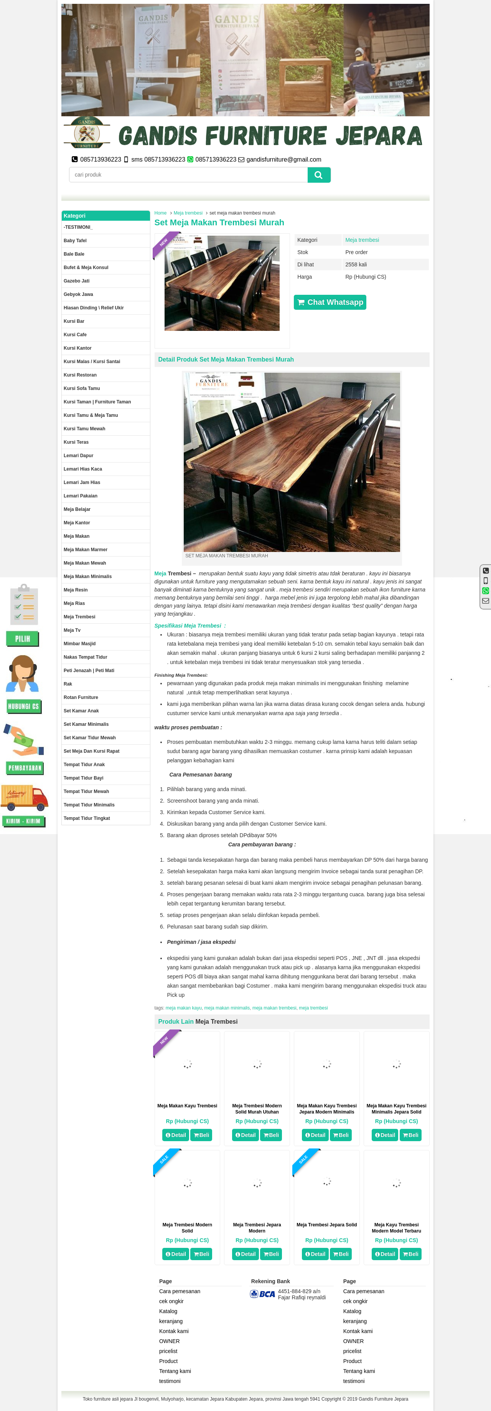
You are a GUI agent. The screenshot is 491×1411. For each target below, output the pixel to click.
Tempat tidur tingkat (87, 818)
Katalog (168, 1311)
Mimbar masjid (80, 643)
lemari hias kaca (83, 469)
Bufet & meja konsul (86, 267)
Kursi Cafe (75, 334)
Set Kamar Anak (81, 711)
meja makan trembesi (274, 1008)
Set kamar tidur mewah (90, 737)
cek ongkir (171, 1301)
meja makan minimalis (227, 1008)
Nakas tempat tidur (85, 657)
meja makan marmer (85, 549)
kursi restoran (80, 375)
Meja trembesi (188, 213)
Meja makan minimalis (88, 576)
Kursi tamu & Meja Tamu (91, 415)
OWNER (169, 1341)
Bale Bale (74, 254)
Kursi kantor (78, 348)
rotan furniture (81, 697)
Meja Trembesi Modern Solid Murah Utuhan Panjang (257, 1112)
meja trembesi (313, 1008)
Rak (68, 684)
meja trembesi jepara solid (327, 1225)
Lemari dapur (78, 455)
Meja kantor (77, 522)
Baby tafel (75, 240)
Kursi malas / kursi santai (92, 361)
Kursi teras (76, 442)
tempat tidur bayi (84, 778)
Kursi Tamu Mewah (84, 428)
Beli (201, 1135)
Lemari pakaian (80, 496)
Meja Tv (72, 630)
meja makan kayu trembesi (187, 1106)
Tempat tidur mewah (86, 791)
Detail (175, 1135)
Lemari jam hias (82, 482)
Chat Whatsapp (330, 302)
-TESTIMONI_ (78, 227)
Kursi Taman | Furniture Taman (97, 402)
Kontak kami (174, 1331)
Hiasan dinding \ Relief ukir (94, 308)
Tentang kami (175, 1371)
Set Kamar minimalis (86, 724)
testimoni (170, 1381)
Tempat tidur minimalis (89, 805)
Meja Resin (76, 590)
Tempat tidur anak (84, 764)
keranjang (171, 1321)
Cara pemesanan (179, 1291)
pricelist (168, 1351)
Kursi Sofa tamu (82, 388)
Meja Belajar (77, 509)
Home (161, 213)
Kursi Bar (74, 321)
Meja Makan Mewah (85, 563)
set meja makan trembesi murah (220, 222)
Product (168, 1361)
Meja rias (74, 603)
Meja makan (76, 536)
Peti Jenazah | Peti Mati (89, 670)
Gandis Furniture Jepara (383, 1399)
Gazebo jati (76, 281)
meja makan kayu (184, 1008)
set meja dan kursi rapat (91, 751)
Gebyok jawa (78, 294)
